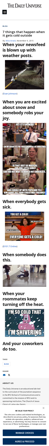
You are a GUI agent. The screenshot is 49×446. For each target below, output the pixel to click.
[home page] (24, 7)
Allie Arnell (11, 41)
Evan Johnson (10, 93)
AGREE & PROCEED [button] (24, 441)
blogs (6, 364)
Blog (5, 26)
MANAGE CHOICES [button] (25, 432)
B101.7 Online (10, 246)
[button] (43, 407)
